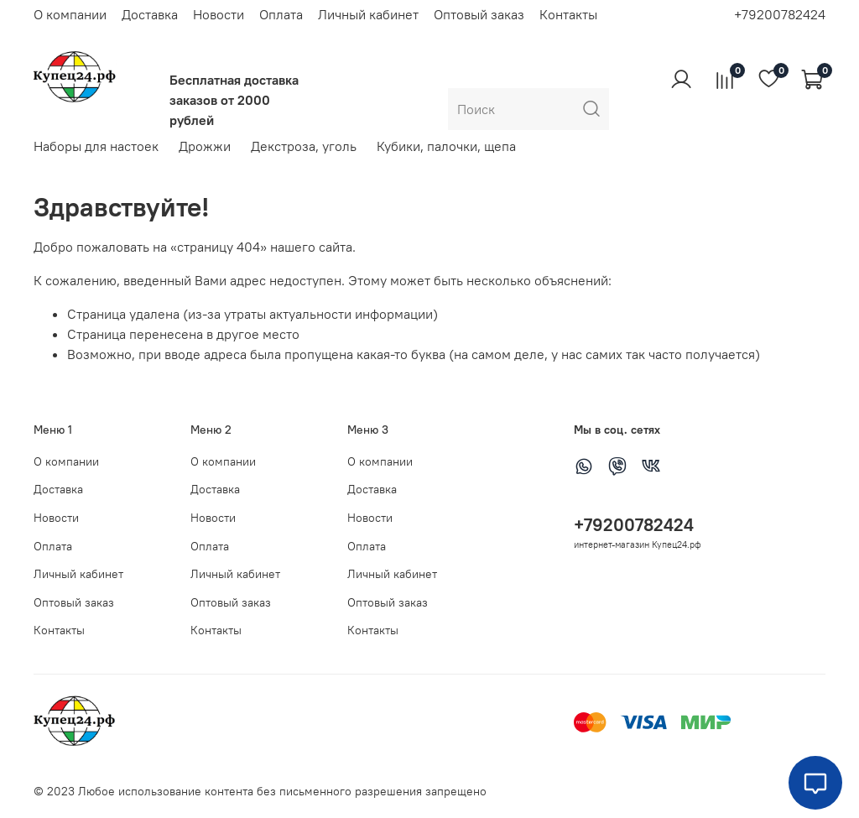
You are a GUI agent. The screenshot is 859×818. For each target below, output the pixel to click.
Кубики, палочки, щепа (446, 146)
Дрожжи (205, 146)
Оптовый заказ (479, 14)
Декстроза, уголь (304, 146)
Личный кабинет (368, 14)
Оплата (281, 14)
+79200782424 (779, 14)
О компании (70, 14)
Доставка (150, 14)
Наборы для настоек (96, 146)
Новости (218, 14)
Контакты (568, 14)
